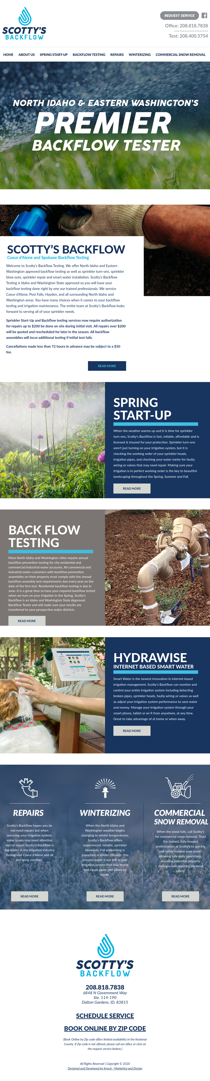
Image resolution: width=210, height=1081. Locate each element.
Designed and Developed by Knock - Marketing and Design (105, 1068)
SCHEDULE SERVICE (105, 1015)
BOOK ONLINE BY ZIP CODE (105, 1028)
